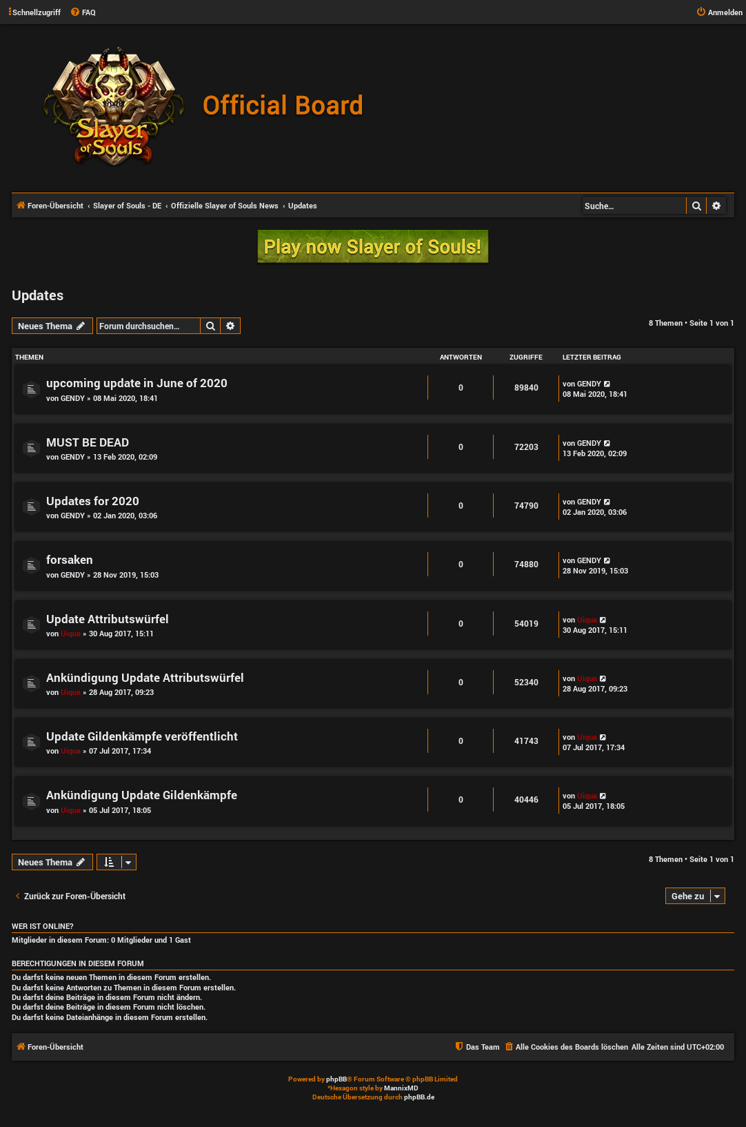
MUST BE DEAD (87, 442)
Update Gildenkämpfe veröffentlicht (142, 736)
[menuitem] (83, 12)
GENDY (73, 398)
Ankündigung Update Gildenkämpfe (141, 794)
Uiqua (71, 633)
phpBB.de (419, 1096)
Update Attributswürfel (107, 618)
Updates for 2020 (92, 500)
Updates (37, 295)
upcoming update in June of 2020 (137, 382)
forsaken (69, 559)
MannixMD (401, 1088)
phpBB (336, 1079)
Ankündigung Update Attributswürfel (145, 677)
